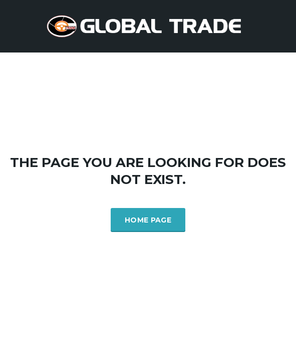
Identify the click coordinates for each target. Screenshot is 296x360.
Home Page (148, 220)
